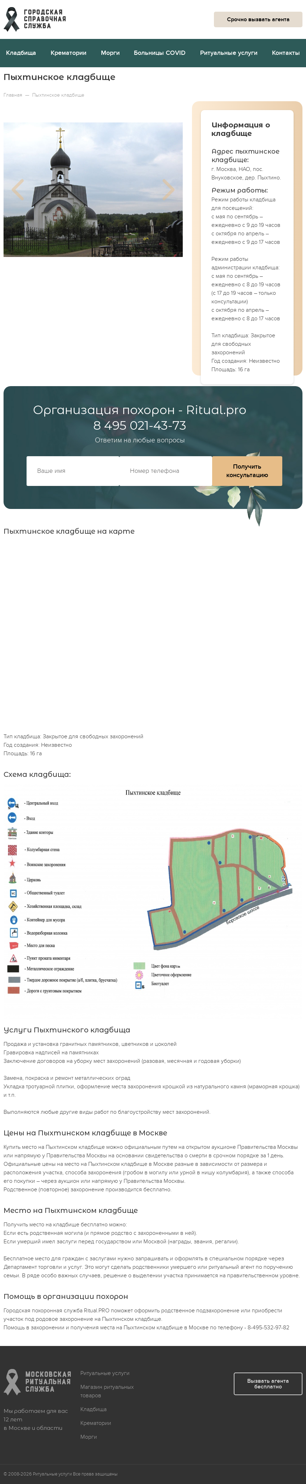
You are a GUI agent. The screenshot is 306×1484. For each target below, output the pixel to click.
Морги (110, 53)
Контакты (286, 53)
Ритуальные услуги (228, 53)
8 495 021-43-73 (139, 425)
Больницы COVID (160, 53)
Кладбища (21, 53)
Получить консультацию (247, 471)
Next (168, 189)
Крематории (68, 53)
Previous (17, 189)
